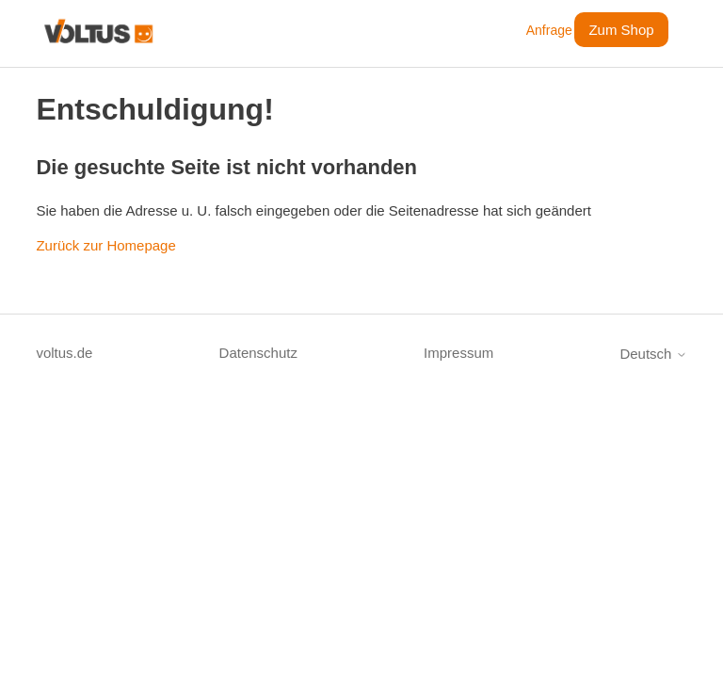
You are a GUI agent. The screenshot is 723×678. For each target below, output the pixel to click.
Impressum (458, 353)
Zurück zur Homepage (105, 245)
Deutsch (652, 354)
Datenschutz (258, 353)
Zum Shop (620, 30)
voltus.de (64, 353)
